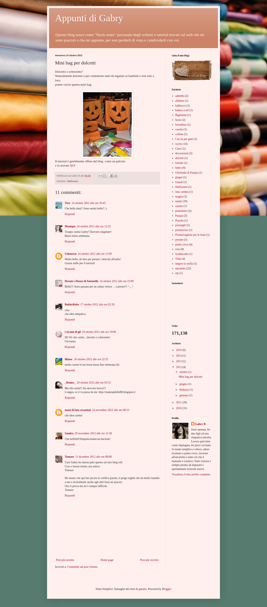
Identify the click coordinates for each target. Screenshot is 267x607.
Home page (107, 560)
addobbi (179, 95)
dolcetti (179, 158)
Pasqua (179, 215)
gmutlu (143, 588)
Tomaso (69, 456)
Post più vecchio (149, 560)
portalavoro (181, 230)
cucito (178, 143)
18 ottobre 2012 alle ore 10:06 (99, 331)
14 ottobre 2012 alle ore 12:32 (94, 226)
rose (177, 249)
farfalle (179, 162)
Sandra (69, 433)
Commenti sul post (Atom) (82, 566)
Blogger (166, 588)
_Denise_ (70, 382)
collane (179, 134)
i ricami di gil (73, 331)
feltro (178, 167)
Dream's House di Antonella (81, 281)
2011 (179, 402)
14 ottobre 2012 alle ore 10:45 (89, 203)
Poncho (179, 220)
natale (178, 201)
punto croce (182, 244)
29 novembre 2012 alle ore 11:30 (93, 433)
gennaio (184, 395)
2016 (179, 350)
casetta (179, 129)
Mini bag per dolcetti (190, 376)
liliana (69, 359)
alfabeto (179, 100)
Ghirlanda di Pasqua (186, 172)
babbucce (180, 105)
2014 (179, 355)
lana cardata (182, 191)
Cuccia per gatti (184, 139)
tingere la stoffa (184, 263)
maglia (179, 196)
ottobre (183, 371)
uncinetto (180, 268)
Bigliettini (181, 115)
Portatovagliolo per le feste (190, 234)
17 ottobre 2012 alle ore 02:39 (97, 304)
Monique (70, 226)
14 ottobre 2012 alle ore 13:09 (95, 253)
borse (178, 119)
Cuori (178, 148)
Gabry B (200, 424)
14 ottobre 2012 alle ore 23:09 (117, 281)
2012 (179, 367)
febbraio (184, 389)
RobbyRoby (72, 304)
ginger (179, 177)
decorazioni (181, 153)
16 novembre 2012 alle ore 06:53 (110, 410)
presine (179, 239)
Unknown (70, 253)
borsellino (181, 124)
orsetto (179, 206)
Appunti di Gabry (89, 18)
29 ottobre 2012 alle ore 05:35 (94, 382)
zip (177, 273)
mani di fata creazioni (78, 410)
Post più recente (65, 560)
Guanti (179, 182)
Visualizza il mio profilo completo (191, 474)
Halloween (72, 181)
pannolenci (181, 210)
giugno (183, 384)
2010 (179, 408)
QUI (72, 165)
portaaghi (180, 225)
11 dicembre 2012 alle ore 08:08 (93, 456)
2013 (179, 361)
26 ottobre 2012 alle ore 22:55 (91, 359)
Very (67, 203)
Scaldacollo (181, 253)
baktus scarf (182, 110)
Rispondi (70, 214)
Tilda (178, 258)
